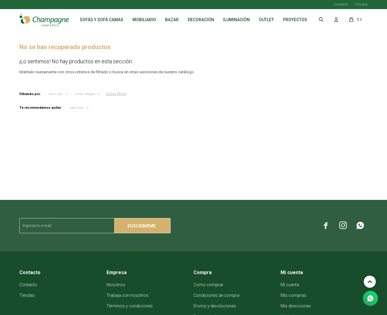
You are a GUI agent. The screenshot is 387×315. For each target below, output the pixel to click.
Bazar (172, 19)
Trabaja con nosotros (127, 295)
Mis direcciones (296, 305)
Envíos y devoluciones (215, 305)
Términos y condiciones (129, 305)
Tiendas (361, 4)
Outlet (266, 19)
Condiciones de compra (216, 295)
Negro (85, 94)
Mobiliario (144, 19)
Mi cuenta (290, 284)
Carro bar (55, 94)
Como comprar (208, 284)
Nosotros (115, 284)
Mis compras (293, 295)
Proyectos (295, 19)
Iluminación (236, 19)
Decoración (201, 19)
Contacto (341, 4)
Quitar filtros (116, 94)
